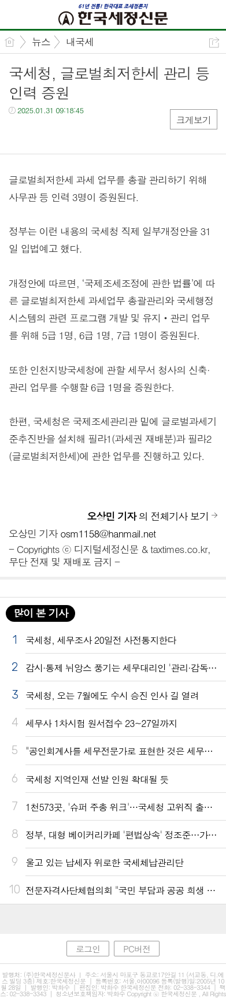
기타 (88, 134)
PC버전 (136, 949)
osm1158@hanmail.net (107, 533)
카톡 (65, 134)
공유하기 (214, 42)
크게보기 (193, 120)
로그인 (88, 949)
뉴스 (41, 42)
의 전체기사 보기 (148, 516)
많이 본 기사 (40, 613)
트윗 (42, 134)
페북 (19, 134)
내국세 (80, 42)
